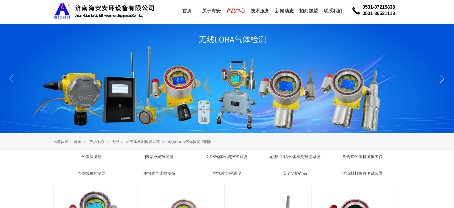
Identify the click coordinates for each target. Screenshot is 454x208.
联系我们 (333, 10)
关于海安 (211, 10)
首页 (77, 142)
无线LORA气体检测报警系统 (136, 142)
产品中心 (96, 142)
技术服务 (260, 10)
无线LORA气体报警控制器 (189, 142)
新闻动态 (284, 10)
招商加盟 (308, 10)
